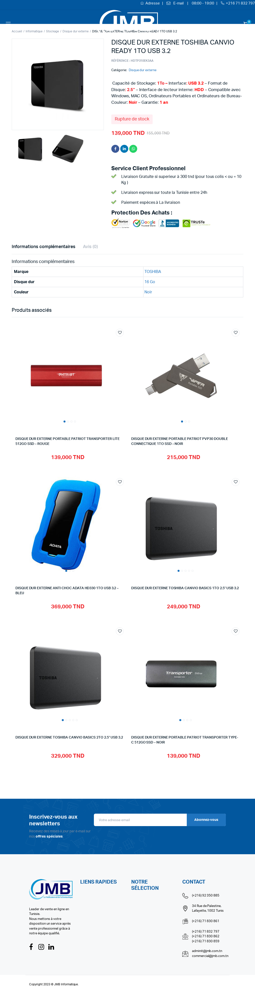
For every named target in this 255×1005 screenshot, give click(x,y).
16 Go (149, 282)
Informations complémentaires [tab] (43, 247)
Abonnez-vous (206, 820)
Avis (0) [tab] (90, 247)
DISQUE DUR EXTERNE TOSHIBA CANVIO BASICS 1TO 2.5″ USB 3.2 (185, 588)
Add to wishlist (120, 333)
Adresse (153, 3)
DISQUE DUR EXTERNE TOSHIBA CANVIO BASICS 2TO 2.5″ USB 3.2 (69, 737)
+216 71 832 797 (240, 3)
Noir (148, 292)
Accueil (17, 31)
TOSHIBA (152, 272)
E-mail (179, 3)
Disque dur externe (142, 70)
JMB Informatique (66, 984)
